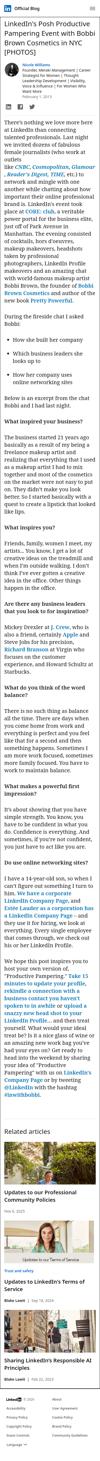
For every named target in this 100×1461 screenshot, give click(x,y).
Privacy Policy (16, 1417)
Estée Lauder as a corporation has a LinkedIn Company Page (49, 912)
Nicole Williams (36, 64)
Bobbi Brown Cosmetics (49, 289)
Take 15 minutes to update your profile (46, 979)
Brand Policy (61, 1426)
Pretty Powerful (51, 300)
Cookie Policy (62, 1417)
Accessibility (16, 1408)
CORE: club (39, 211)
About (57, 1399)
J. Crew (60, 627)
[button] (8, 107)
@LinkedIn (18, 1087)
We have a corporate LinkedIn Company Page (37, 897)
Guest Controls (18, 1435)
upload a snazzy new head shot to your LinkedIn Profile (45, 1013)
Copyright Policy (19, 1426)
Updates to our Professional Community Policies (40, 1196)
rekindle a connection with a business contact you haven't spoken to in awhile (42, 998)
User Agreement (65, 1408)
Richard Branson (26, 649)
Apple (70, 634)
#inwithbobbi (22, 1094)
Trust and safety (19, 1270)
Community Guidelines (70, 1435)
